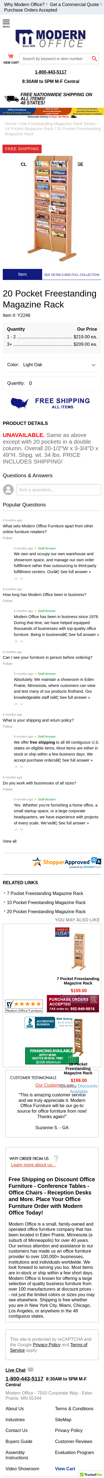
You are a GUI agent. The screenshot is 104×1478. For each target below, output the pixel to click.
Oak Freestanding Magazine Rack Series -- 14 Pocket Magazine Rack (52, 126)
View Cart (65, 1468)
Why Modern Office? (24, 4)
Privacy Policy (47, 1344)
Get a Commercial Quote (74, 4)
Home (10, 123)
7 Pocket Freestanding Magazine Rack (45, 893)
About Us (15, 1408)
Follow (7, 538)
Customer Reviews (73, 1441)
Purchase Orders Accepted (30, 10)
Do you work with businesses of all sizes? (39, 783)
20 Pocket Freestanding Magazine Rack (46, 911)
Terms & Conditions (74, 1408)
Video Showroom (22, 1468)
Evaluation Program (74, 1452)
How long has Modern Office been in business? (44, 594)
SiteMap (63, 1419)
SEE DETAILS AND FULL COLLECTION (71, 274)
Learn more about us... (33, 1165)
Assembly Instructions (17, 1455)
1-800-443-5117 (51, 72)
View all (9, 841)
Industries (15, 1419)
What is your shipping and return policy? (38, 720)
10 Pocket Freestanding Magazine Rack (46, 902)
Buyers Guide (19, 1441)
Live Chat (16, 1370)
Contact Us (16, 1430)
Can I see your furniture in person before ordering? (47, 657)
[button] (16, 578)
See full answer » (75, 572)
